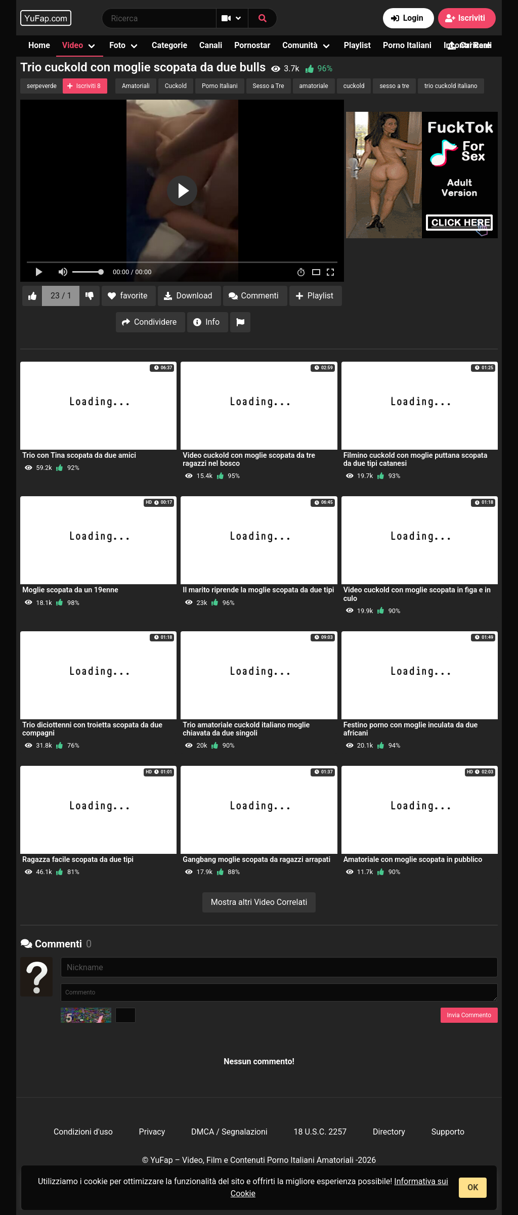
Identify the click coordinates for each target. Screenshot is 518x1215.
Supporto (447, 1132)
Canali (210, 45)
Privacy (152, 1132)
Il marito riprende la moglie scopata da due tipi (258, 590)
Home (39, 45)
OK (472, 1187)
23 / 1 (61, 295)
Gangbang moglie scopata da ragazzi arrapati (256, 859)
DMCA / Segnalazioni (229, 1132)
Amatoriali (136, 86)
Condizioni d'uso (83, 1132)
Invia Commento (469, 1015)
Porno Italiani (407, 45)
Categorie (169, 45)
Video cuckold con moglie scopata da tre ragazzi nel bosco (249, 459)
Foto (117, 45)
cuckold (354, 86)
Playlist (357, 45)
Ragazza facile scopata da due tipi (78, 859)
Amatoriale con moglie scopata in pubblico (413, 859)
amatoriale (313, 86)
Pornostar (252, 45)
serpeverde (42, 86)
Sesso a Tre (268, 86)
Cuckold (176, 86)
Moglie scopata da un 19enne (70, 590)
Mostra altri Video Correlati (259, 902)
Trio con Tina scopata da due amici (79, 455)
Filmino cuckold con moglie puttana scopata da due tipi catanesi (415, 459)
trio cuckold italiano (451, 86)
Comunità (300, 45)
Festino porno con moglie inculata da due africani (410, 729)
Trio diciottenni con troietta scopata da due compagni (92, 729)
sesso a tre (394, 86)
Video (72, 45)
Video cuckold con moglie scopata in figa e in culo (417, 594)
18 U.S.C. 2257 (320, 1132)
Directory (389, 1132)
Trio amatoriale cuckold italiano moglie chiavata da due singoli (246, 729)
